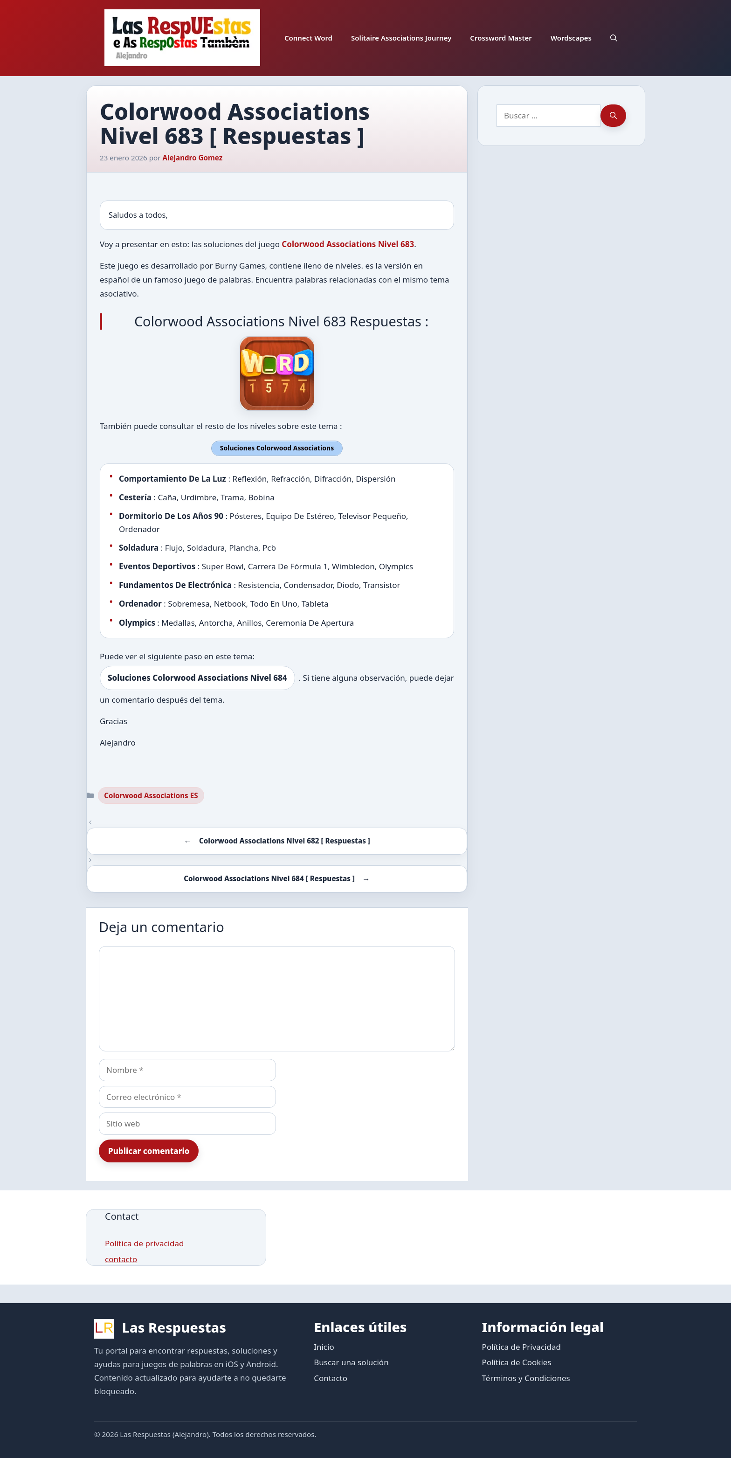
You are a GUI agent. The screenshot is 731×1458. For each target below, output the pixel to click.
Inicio (324, 1346)
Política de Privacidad (521, 1346)
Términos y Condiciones (526, 1377)
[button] (614, 38)
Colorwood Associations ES (151, 794)
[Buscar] (613, 115)
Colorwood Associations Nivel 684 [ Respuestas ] (269, 878)
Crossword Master (501, 37)
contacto (121, 1258)
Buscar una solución (351, 1361)
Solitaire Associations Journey (401, 37)
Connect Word (308, 37)
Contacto (330, 1377)
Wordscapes (571, 37)
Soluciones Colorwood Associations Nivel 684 (197, 677)
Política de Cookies (517, 1361)
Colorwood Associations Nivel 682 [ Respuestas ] (284, 840)
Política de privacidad (144, 1242)
